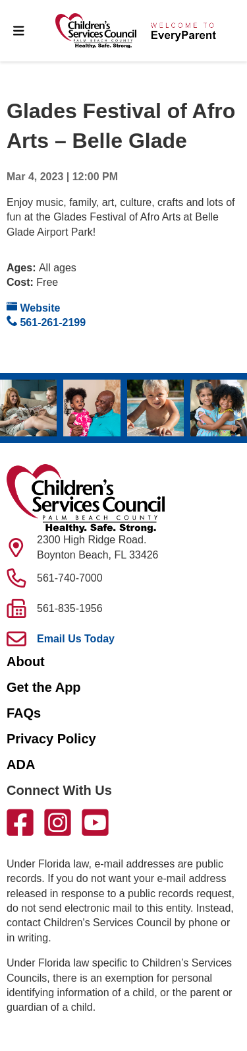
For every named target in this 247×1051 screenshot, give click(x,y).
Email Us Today (76, 638)
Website (34, 307)
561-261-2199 (46, 322)
